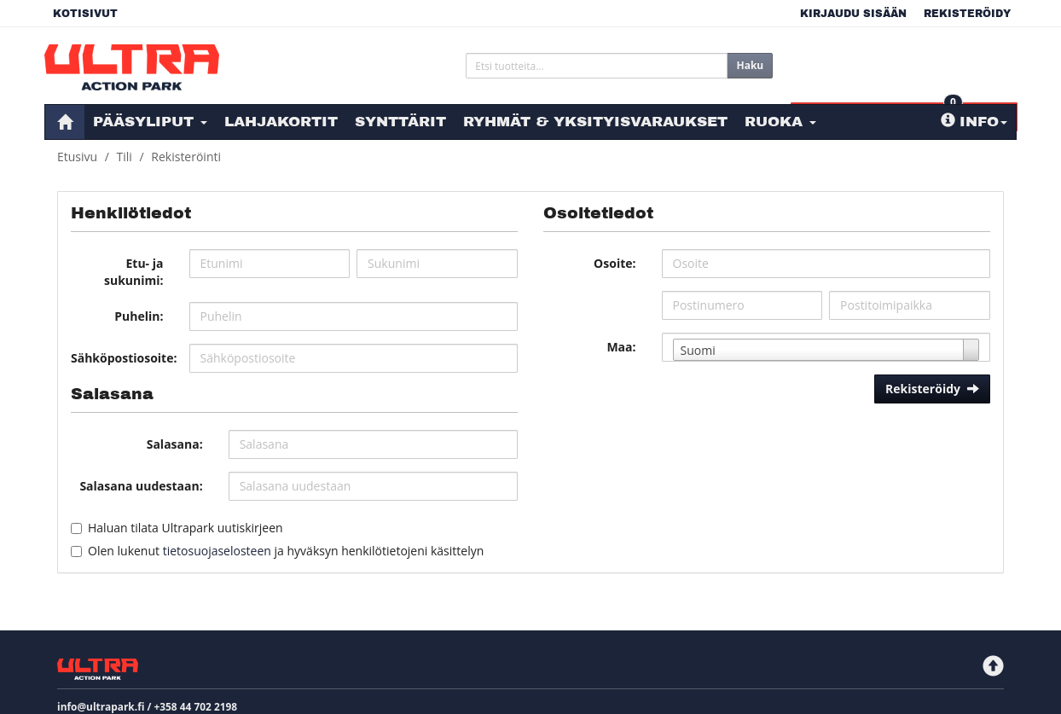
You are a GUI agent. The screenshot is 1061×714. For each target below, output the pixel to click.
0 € (915, 62)
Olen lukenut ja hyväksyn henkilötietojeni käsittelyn (286, 551)
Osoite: (614, 263)
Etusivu (77, 156)
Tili (124, 156)
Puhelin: (138, 316)
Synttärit (400, 121)
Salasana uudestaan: (140, 486)
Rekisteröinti (186, 156)
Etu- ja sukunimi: (134, 271)
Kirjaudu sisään (853, 14)
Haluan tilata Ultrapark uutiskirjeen (185, 528)
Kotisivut (85, 14)
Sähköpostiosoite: (124, 358)
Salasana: (175, 444)
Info (974, 121)
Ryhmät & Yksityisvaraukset (595, 121)
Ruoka (780, 121)
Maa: (620, 347)
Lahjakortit (281, 121)
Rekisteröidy (967, 14)
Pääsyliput (150, 121)
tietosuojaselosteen (217, 551)
